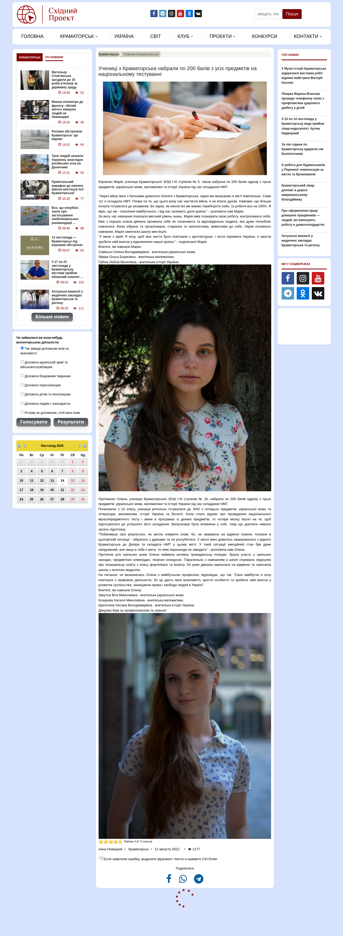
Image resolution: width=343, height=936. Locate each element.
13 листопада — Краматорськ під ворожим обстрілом (67, 241)
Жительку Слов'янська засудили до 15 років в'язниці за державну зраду (64, 79)
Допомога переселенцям (41, 385)
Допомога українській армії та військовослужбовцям (44, 364)
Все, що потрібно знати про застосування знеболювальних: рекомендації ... (65, 215)
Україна (124, 36)
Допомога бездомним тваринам (45, 376)
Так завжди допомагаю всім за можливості (45, 350)
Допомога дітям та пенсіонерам (45, 394)
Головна (32, 36)
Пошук (292, 14)
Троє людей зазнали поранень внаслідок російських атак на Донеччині (67, 161)
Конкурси (264, 36)
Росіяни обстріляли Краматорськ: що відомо (67, 135)
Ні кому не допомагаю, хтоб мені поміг (50, 412)
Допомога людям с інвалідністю (45, 403)
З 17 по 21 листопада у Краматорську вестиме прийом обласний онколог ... (67, 269)
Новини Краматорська (141, 54)
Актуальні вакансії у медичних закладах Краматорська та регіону (67, 296)
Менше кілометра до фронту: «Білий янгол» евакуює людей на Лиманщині (67, 109)
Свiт (155, 36)
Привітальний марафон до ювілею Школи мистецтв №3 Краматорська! (68, 187)
